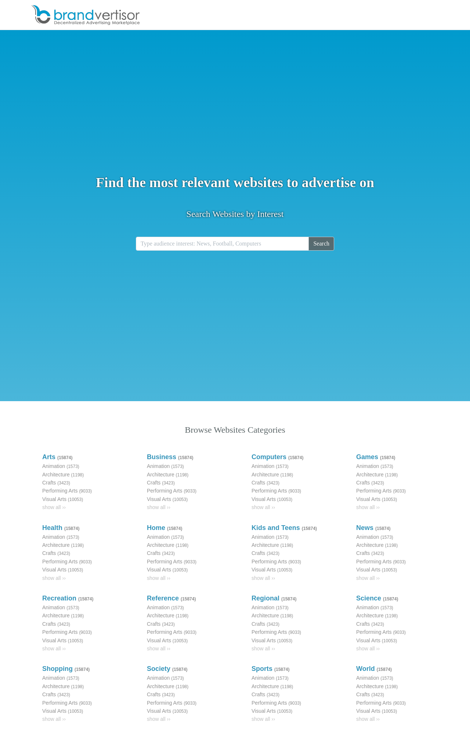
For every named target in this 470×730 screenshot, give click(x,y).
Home (164, 527)
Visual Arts (62, 499)
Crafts (56, 483)
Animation (60, 466)
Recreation (67, 598)
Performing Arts (67, 491)
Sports (270, 668)
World (374, 668)
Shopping (66, 668)
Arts (57, 457)
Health (60, 527)
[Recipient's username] (222, 244)
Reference (171, 598)
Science (377, 598)
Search (321, 243)
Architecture (63, 474)
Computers (277, 457)
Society (167, 668)
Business (170, 457)
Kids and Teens (284, 527)
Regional (274, 598)
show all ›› (54, 507)
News (373, 527)
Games (375, 457)
